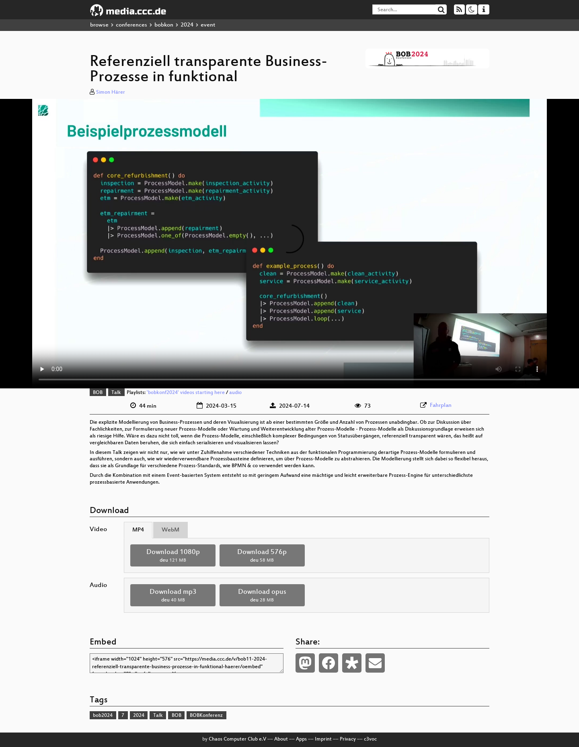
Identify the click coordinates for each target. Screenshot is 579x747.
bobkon (163, 25)
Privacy (348, 739)
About (281, 739)
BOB (98, 393)
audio (235, 393)
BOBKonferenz (206, 715)
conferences (131, 25)
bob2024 (103, 715)
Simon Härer (110, 92)
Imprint (323, 739)
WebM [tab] (170, 530)
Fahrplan (441, 405)
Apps (301, 739)
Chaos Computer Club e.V (237, 739)
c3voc (370, 739)
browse (99, 25)
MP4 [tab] (138, 530)
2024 (187, 25)
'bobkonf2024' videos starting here (186, 393)
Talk (116, 393)
